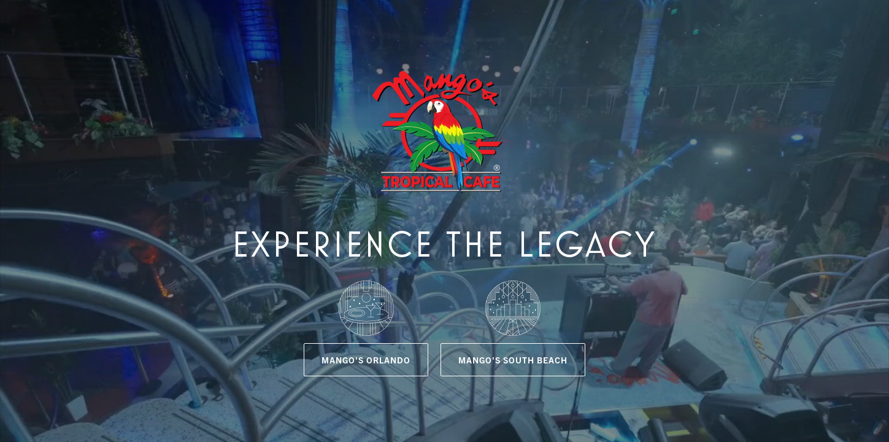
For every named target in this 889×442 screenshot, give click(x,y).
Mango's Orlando (365, 359)
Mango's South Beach (513, 359)
